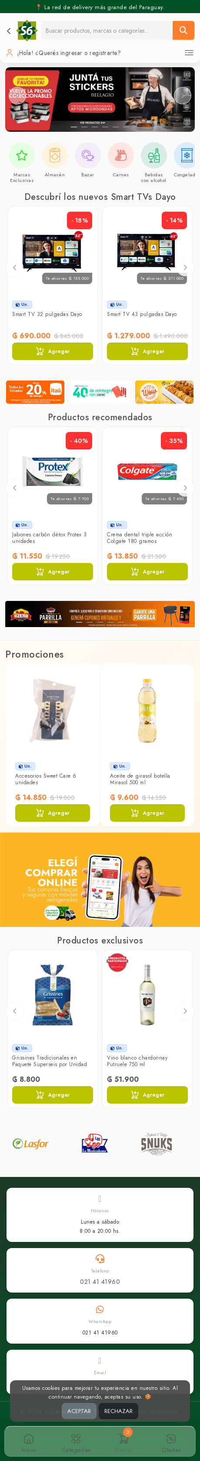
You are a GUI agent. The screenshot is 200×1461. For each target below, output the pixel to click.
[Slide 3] (100, 622)
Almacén (55, 174)
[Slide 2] (90, 622)
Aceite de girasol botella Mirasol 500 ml (140, 779)
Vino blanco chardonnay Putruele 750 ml (137, 1061)
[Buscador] (107, 30)
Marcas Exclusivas (21, 177)
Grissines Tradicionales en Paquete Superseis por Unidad (49, 1061)
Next (185, 267)
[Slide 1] (79, 622)
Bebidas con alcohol (154, 177)
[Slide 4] (110, 622)
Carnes (121, 174)
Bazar (87, 174)
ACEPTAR (79, 1411)
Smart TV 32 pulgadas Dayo (47, 314)
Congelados (187, 174)
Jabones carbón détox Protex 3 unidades (49, 538)
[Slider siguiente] (182, 95)
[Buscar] (183, 30)
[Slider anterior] (17, 95)
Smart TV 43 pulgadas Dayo (142, 314)
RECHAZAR (118, 1411)
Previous (14, 267)
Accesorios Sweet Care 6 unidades (46, 779)
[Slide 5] (121, 622)
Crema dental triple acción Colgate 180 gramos (139, 538)
